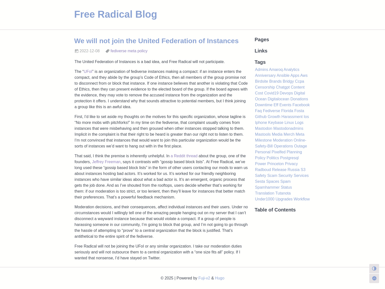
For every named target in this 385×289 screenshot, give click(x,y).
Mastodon (263, 128)
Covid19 (271, 93)
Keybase (275, 122)
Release (279, 170)
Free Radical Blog (115, 14)
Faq (258, 111)
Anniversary (265, 75)
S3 (303, 170)
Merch (289, 134)
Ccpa (299, 81)
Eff (276, 105)
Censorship (265, 87)
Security (285, 175)
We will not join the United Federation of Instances (156, 41)
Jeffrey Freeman (106, 162)
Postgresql (289, 158)
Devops (286, 93)
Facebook (301, 105)
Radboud (263, 170)
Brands (275, 81)
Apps (294, 75)
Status (286, 187)
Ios (306, 117)
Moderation (283, 140)
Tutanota (283, 193)
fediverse (118, 51)
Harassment (291, 117)
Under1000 (265, 199)
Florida (287, 111)
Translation (265, 193)
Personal (263, 152)
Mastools (263, 134)
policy (143, 51)
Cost (259, 93)
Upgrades (283, 199)
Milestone (263, 140)
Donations (299, 99)
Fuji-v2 (204, 278)
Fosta (299, 111)
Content (297, 87)
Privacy (291, 164)
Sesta (260, 181)
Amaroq (276, 69)
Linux (289, 122)
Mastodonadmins (288, 128)
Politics (273, 158)
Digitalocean (278, 99)
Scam (272, 175)
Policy (260, 158)
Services (301, 175)
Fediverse (271, 111)
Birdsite (261, 81)
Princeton (275, 164)
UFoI (88, 71)
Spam (285, 181)
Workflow (302, 199)
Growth (274, 117)
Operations (283, 146)
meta (132, 51)
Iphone (261, 122)
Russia (294, 170)
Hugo (219, 278)
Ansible (283, 75)
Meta (300, 134)
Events (285, 105)
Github (261, 117)
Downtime (264, 105)
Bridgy (288, 81)
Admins (261, 69)
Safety (260, 175)
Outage (300, 146)
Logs (299, 122)
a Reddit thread (184, 156)
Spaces (272, 181)
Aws (304, 75)
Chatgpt (283, 87)
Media (277, 134)
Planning (294, 152)
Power (260, 164)
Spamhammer (267, 187)
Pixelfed (279, 152)
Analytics (291, 69)
